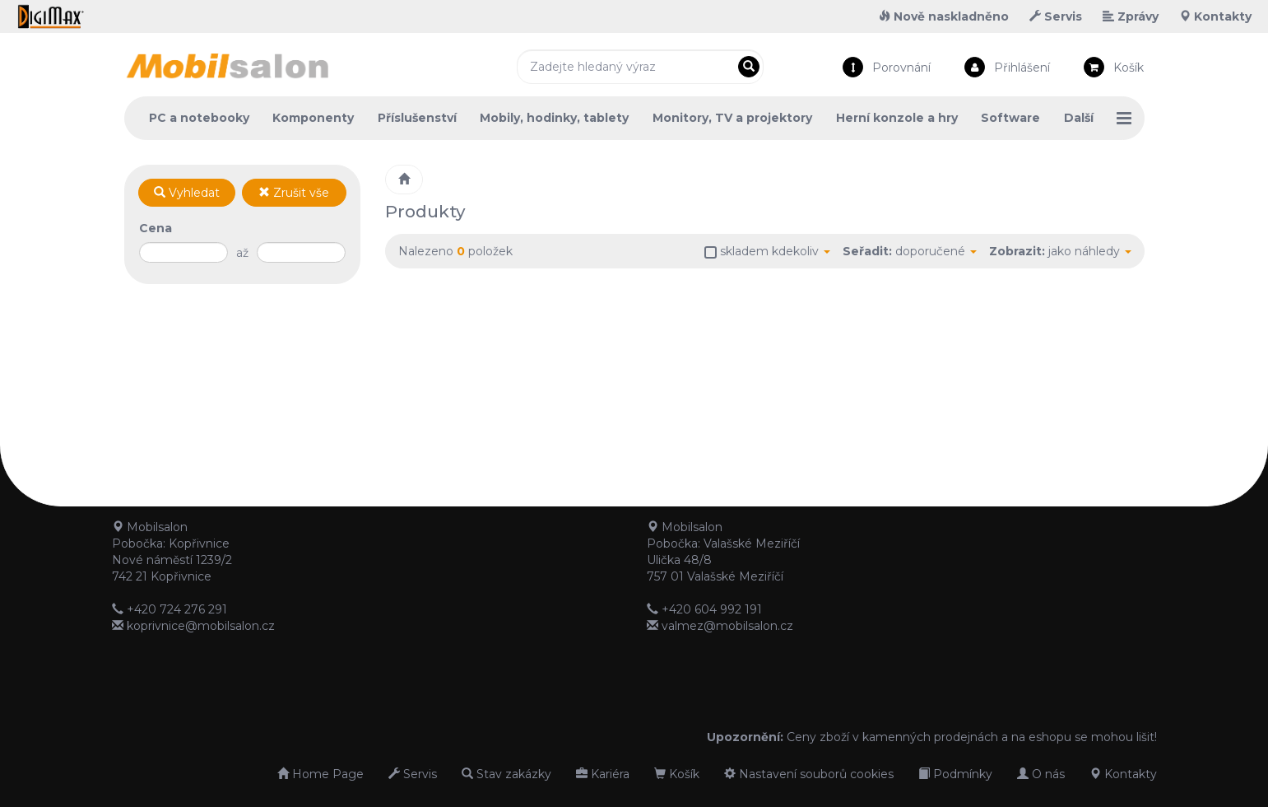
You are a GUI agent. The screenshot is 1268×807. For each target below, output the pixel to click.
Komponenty (313, 117)
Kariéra (602, 774)
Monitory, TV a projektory (732, 117)
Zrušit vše (293, 192)
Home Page (320, 774)
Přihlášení (1022, 67)
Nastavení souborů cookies (809, 774)
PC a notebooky (199, 117)
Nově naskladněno (944, 16)
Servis (1055, 16)
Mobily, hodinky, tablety (554, 117)
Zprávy (1131, 16)
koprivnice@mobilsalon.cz (201, 625)
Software (1010, 117)
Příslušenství (417, 117)
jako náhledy (1089, 251)
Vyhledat (187, 192)
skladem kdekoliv (775, 251)
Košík (1128, 67)
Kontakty (1215, 16)
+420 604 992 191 (712, 609)
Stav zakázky (506, 774)
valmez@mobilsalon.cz (727, 625)
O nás (1041, 774)
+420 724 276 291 (177, 609)
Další (1079, 117)
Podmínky (955, 774)
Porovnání (901, 67)
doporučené (936, 251)
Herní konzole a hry (897, 117)
